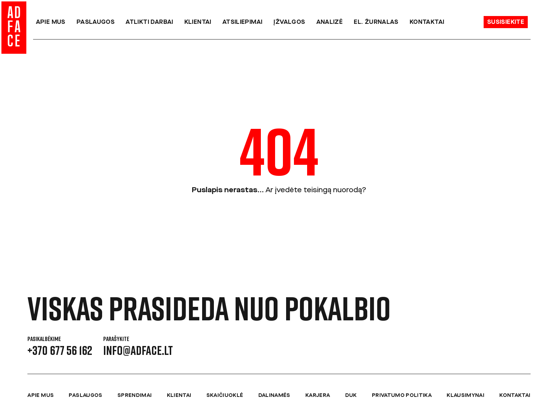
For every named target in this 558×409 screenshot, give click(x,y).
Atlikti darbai (149, 22)
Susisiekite (505, 22)
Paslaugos (96, 22)
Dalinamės (274, 395)
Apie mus (50, 22)
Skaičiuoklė (224, 395)
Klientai (197, 22)
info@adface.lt (138, 350)
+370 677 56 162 (59, 350)
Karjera (317, 395)
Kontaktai (427, 22)
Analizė (329, 22)
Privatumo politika (402, 395)
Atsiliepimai (242, 22)
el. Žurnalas (376, 22)
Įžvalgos (289, 22)
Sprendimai (134, 395)
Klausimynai (465, 395)
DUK (351, 395)
